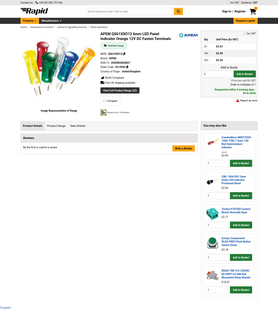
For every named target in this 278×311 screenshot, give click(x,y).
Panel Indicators (99, 27)
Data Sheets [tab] (78, 126)
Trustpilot (5, 307)
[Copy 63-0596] (127, 67)
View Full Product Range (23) (120, 90)
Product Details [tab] (32, 126)
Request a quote (245, 20)
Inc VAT (233, 2)
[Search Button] (178, 11)
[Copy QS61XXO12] (124, 54)
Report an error (247, 100)
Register (240, 11)
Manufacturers (50, 20)
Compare (110, 100)
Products (28, 20)
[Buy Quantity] (218, 74)
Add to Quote (229, 67)
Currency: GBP (249, 2)
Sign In (226, 11)
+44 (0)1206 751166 (49, 2)
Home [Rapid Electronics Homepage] (24, 27)
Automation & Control (42, 27)
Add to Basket (245, 74)
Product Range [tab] (56, 126)
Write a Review (183, 220)
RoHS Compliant (112, 77)
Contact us (27, 2)
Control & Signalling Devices (72, 27)
